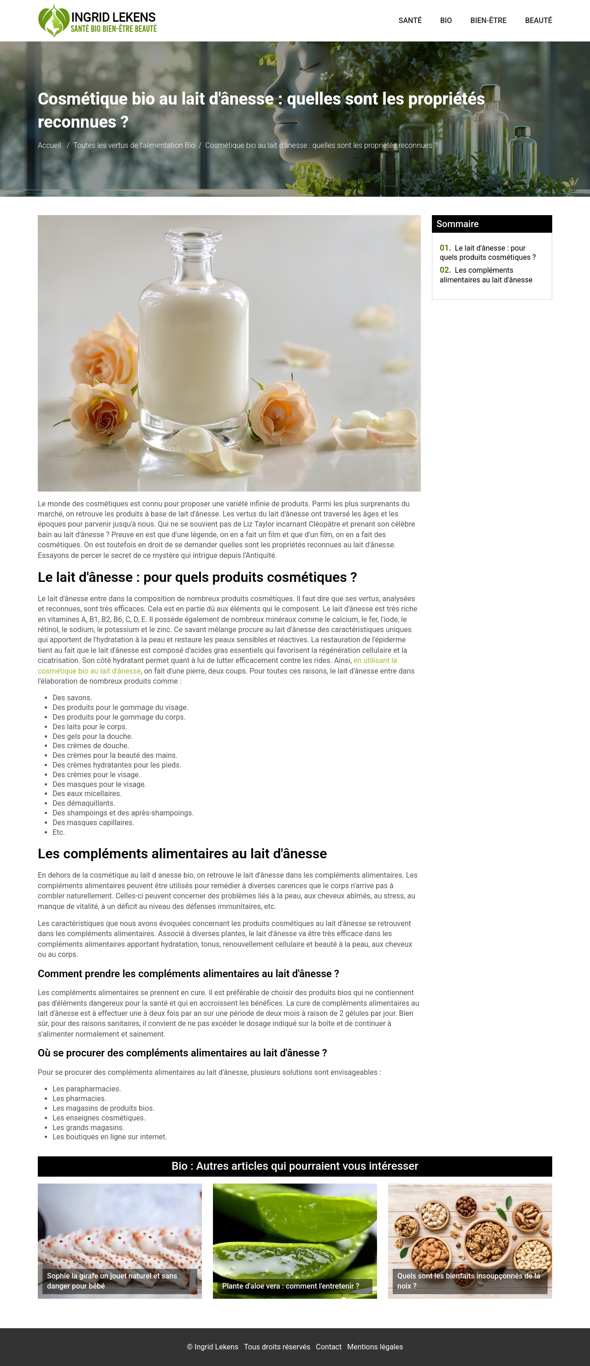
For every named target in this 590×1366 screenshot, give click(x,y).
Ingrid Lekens (216, 1347)
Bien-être (489, 20)
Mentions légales (375, 1347)
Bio (446, 20)
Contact (329, 1347)
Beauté (538, 20)
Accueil (49, 145)
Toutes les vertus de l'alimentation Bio (134, 145)
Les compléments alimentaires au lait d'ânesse (486, 275)
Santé (410, 20)
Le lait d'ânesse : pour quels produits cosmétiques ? (488, 253)
